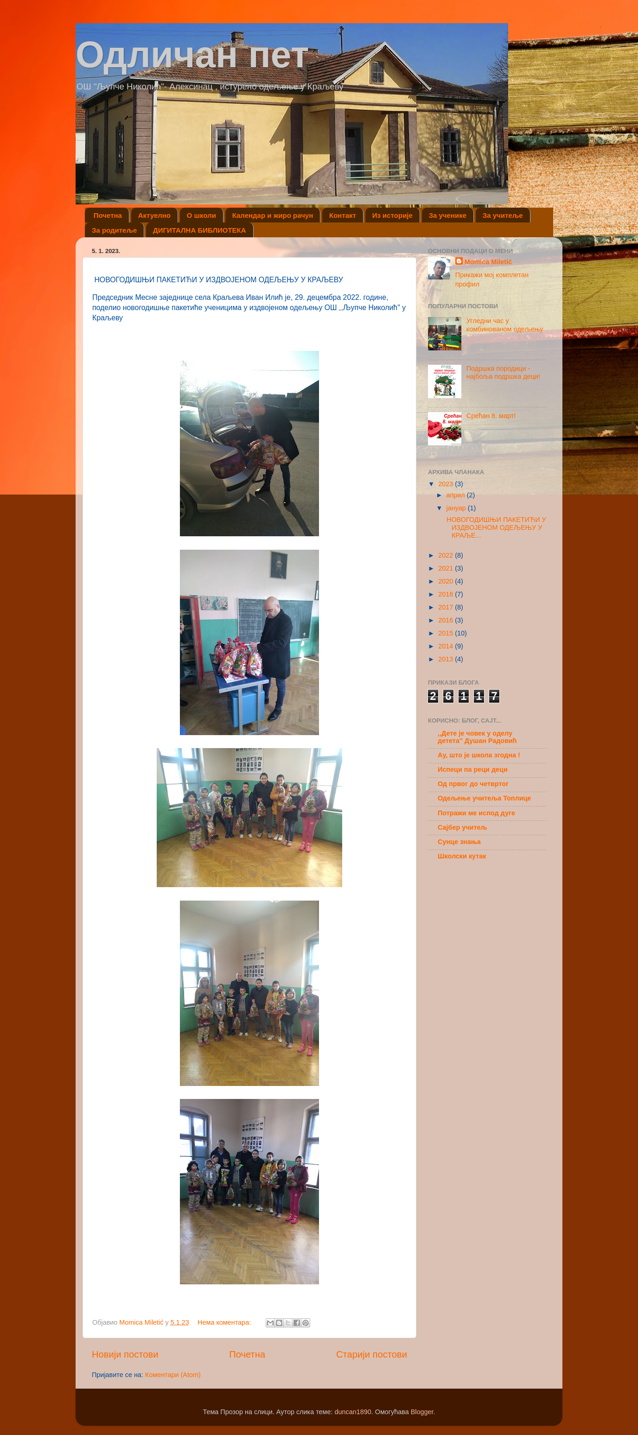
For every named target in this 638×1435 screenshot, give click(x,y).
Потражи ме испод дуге (476, 813)
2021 (446, 568)
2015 (446, 633)
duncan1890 (352, 1412)
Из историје (392, 215)
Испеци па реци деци (473, 769)
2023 (446, 484)
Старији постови (371, 1354)
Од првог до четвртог (473, 783)
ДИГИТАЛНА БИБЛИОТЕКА (199, 230)
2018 (446, 594)
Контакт (342, 215)
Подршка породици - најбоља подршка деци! (503, 372)
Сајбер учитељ (462, 827)
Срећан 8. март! (491, 415)
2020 (446, 581)
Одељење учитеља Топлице (484, 798)
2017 (446, 607)
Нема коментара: (225, 1322)
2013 (446, 659)
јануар (457, 508)
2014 (446, 646)
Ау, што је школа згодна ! (479, 755)
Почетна (108, 215)
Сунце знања (459, 841)
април (457, 495)
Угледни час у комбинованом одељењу (504, 324)
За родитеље (114, 230)
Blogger (422, 1412)
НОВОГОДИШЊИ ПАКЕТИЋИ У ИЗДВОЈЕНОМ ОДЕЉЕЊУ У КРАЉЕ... (495, 528)
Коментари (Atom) (173, 1374)
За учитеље (503, 215)
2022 (446, 555)
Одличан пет (192, 54)
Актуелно (154, 215)
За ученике (447, 215)
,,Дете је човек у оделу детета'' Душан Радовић (477, 737)
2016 (446, 620)
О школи (201, 215)
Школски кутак (462, 856)
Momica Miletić (488, 262)
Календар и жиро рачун (272, 215)
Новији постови (125, 1354)
